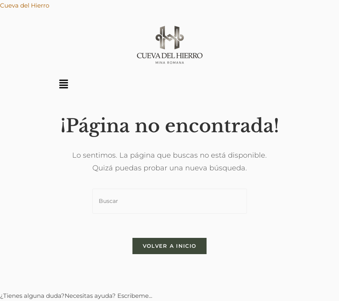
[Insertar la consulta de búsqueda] (169, 201)
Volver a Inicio (170, 246)
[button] (64, 84)
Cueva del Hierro (24, 5)
